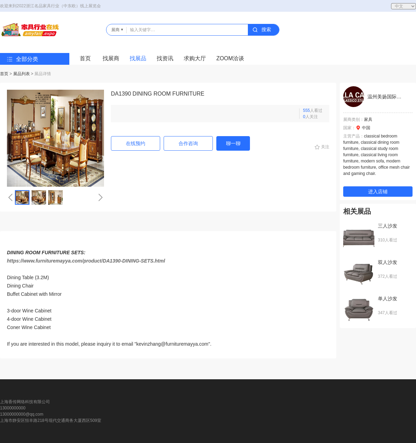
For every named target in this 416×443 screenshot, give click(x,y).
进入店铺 (378, 191)
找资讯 (165, 58)
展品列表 (21, 73)
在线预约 (135, 143)
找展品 (138, 58)
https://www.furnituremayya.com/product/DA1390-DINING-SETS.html (86, 261)
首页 (85, 58)
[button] (10, 197)
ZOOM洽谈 (230, 58)
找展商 (111, 58)
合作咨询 (188, 143)
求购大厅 (195, 58)
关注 (325, 146)
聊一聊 (233, 143)
